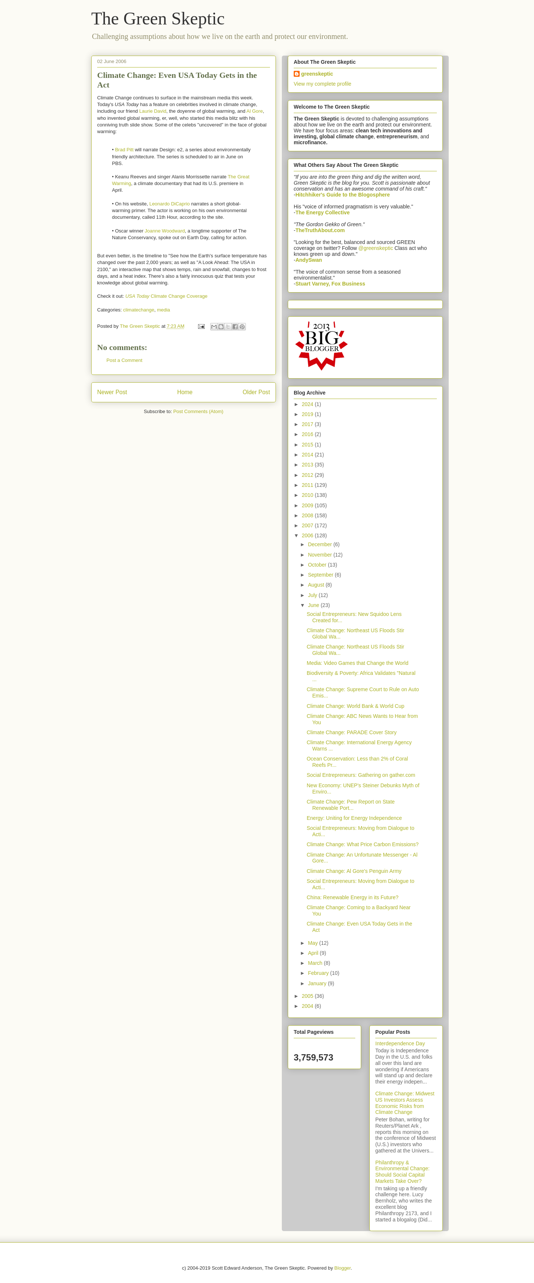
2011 (308, 485)
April (314, 953)
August (316, 585)
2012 (308, 475)
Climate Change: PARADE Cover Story (352, 732)
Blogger (342, 1268)
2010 (308, 495)
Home (185, 392)
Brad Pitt (124, 149)
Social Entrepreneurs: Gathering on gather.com (361, 775)
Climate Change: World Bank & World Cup (355, 706)
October (318, 565)
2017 (308, 424)
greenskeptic (317, 74)
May (313, 943)
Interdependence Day (400, 1043)
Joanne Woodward (165, 231)
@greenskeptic (375, 248)
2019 (308, 414)
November (320, 555)
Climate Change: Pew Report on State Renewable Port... (351, 805)
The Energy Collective (323, 212)
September (321, 575)
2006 (308, 535)
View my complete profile (322, 84)
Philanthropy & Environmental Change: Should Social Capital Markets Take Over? (402, 1172)
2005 (308, 996)
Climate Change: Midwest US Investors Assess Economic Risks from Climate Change (405, 1103)
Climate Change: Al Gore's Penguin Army (354, 871)
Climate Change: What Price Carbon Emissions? (363, 844)
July (313, 595)
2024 (308, 404)
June (314, 605)
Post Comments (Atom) (198, 411)
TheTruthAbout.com (320, 230)
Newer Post (112, 392)
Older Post (256, 392)
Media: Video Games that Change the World (357, 663)
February (319, 973)
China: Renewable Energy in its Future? (352, 897)
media (163, 310)
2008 (308, 515)
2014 (308, 455)
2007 (308, 525)
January (318, 983)
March (316, 963)
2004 (308, 1006)
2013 (308, 465)
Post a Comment (124, 360)
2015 (308, 445)
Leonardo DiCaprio (169, 204)
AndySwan (309, 260)
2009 (308, 505)
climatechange (138, 310)
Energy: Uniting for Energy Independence (354, 818)
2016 (308, 434)
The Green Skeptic (158, 18)
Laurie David (152, 111)
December (320, 544)
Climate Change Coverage (166, 296)
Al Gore (255, 111)
